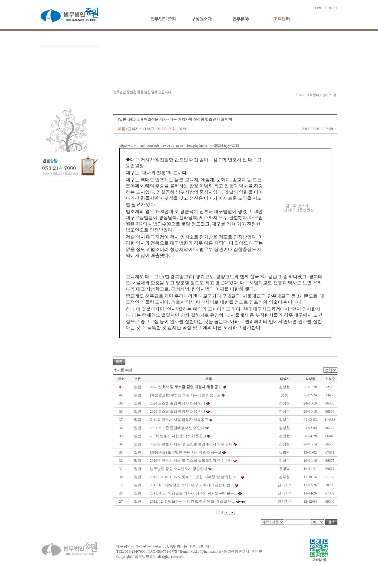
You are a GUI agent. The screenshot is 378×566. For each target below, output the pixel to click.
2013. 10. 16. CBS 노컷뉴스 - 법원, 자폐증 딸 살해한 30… (195, 477)
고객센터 (286, 19)
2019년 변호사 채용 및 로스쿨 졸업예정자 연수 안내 (191, 460)
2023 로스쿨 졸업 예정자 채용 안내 (177, 411)
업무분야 (246, 19)
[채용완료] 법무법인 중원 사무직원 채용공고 (185, 452)
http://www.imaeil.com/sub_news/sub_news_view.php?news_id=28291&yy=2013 (179, 145)
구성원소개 (205, 19)
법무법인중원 (164, 19)
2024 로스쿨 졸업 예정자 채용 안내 (177, 403)
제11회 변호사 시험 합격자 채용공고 (179, 420)
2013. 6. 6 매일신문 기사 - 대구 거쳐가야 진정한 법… (192, 485)
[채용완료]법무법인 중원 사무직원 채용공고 (185, 395)
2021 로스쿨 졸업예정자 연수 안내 (177, 428)
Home (298, 95)
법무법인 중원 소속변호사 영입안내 (178, 469)
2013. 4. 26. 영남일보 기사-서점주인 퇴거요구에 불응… (193, 493)
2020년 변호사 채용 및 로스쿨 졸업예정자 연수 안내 (191, 444)
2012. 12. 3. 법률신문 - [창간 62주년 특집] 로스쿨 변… (192, 501)
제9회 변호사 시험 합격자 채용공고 (178, 436)
